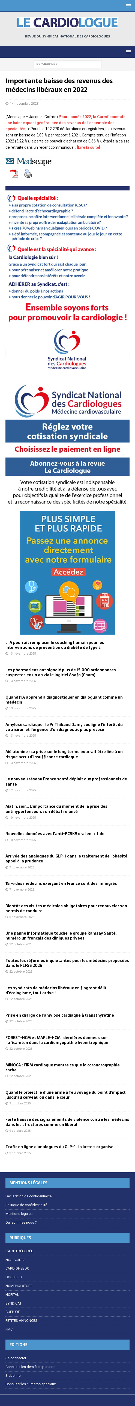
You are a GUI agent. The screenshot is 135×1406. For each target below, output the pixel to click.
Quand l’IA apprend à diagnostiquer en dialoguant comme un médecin (64, 699)
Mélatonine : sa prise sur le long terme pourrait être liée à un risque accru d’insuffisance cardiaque (64, 754)
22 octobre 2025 (20, 944)
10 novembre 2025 (22, 817)
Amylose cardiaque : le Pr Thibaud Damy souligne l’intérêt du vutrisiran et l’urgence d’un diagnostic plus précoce (64, 727)
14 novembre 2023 (24, 103)
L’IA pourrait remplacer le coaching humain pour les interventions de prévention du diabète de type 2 (54, 645)
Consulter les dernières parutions (31, 1367)
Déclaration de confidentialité (28, 1196)
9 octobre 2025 (20, 1103)
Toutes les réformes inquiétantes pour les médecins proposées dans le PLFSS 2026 (67, 963)
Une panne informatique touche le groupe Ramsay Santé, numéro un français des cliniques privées (60, 935)
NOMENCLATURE (18, 1286)
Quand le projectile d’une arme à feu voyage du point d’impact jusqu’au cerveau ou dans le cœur (65, 1094)
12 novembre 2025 (22, 790)
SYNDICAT (13, 1303)
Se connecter (15, 1358)
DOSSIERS (13, 1277)
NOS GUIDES (15, 1260)
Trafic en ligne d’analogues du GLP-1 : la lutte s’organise (59, 1147)
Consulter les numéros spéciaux (30, 1384)
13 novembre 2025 (22, 653)
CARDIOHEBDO (17, 1268)
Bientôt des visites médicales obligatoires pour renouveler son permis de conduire (66, 908)
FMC (9, 1329)
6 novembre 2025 (21, 917)
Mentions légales (18, 1214)
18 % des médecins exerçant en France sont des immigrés (61, 883)
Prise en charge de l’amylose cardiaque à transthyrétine (59, 1015)
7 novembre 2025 (21, 867)
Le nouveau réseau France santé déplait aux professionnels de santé (66, 781)
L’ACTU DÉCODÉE (19, 1251)
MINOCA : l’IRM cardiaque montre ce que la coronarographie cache (62, 1067)
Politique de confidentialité (26, 1205)
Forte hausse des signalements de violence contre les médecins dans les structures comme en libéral (67, 1121)
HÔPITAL (12, 1295)
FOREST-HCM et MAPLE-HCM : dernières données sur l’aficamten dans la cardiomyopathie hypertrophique (56, 1040)
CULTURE (12, 1312)
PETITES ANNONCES (21, 1321)
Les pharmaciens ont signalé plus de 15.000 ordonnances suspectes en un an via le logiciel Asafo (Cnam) (60, 672)
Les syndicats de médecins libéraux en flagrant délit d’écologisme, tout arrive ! (56, 990)
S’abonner (13, 1375)
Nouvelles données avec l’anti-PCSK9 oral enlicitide (54, 834)
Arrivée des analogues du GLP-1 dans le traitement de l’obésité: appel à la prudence (66, 858)
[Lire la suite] (88, 147)
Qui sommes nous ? (21, 1222)
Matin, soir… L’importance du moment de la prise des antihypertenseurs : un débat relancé (56, 808)
